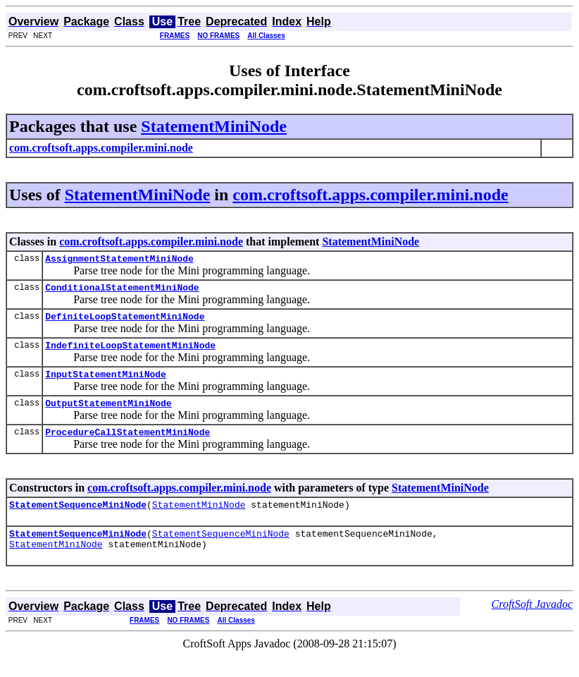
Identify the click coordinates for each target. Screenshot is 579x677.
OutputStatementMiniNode (108, 415)
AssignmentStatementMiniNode (119, 260)
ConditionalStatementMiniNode (122, 291)
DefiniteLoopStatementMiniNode (124, 322)
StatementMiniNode (214, 126)
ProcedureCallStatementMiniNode (127, 446)
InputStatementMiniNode (105, 384)
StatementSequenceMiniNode (78, 521)
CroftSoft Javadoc (532, 625)
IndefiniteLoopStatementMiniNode (130, 353)
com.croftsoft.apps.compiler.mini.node (370, 194)
